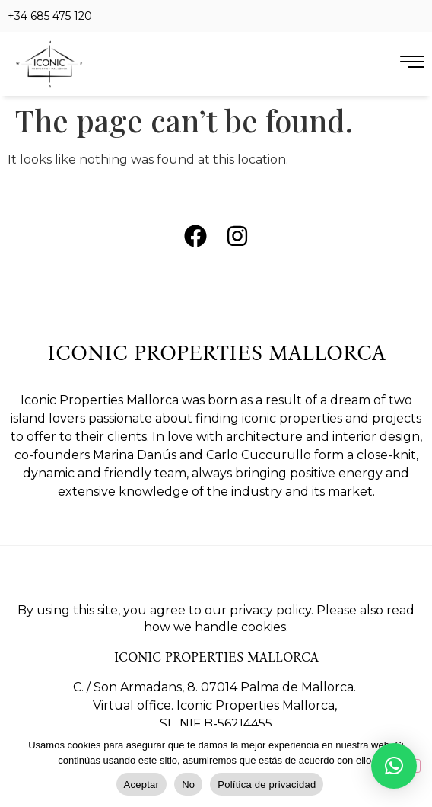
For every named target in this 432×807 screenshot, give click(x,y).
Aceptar (142, 784)
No (188, 784)
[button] (394, 766)
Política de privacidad (267, 784)
